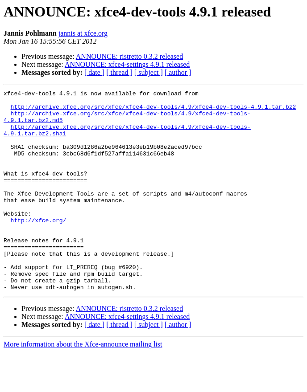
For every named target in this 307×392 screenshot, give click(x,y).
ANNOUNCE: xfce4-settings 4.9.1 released (127, 64)
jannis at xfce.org (83, 33)
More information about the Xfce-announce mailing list (83, 384)
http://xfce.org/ (38, 247)
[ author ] (178, 72)
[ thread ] (119, 72)
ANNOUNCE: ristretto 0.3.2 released (129, 56)
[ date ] (94, 72)
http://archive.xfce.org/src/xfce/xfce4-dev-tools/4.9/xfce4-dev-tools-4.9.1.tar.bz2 (153, 110)
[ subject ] (148, 72)
